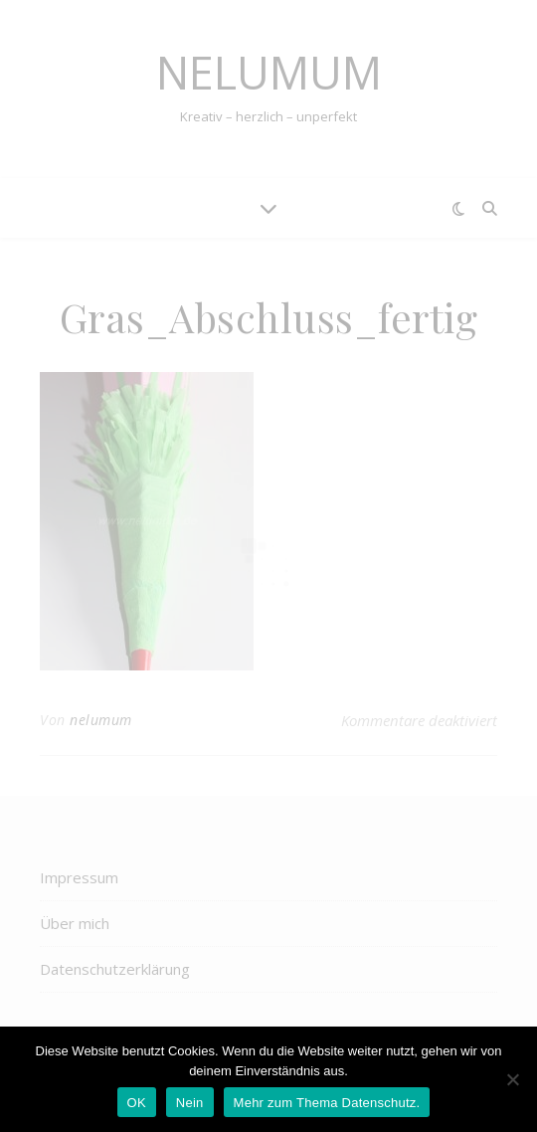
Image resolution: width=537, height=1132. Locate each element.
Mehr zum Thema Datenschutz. (327, 1102)
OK (136, 1102)
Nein (190, 1102)
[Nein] (512, 1079)
